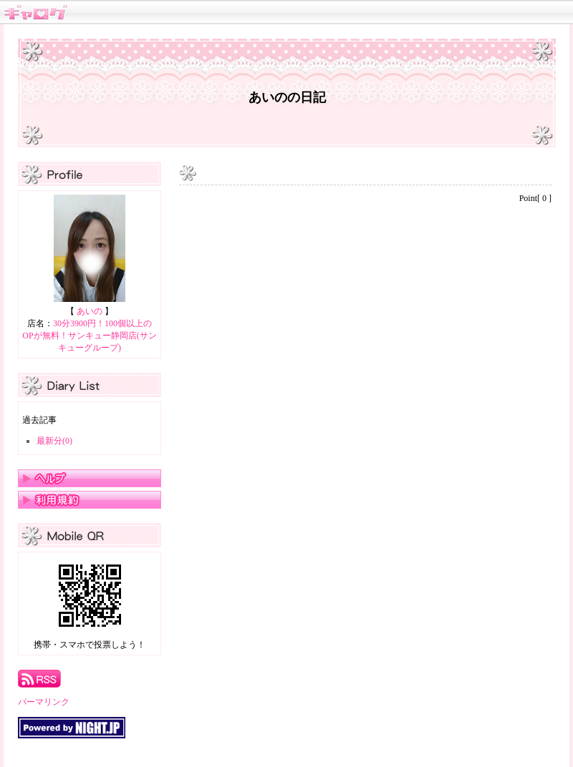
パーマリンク (43, 702)
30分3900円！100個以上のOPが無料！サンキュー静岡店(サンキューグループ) (89, 335)
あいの (89, 311)
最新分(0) (54, 441)
